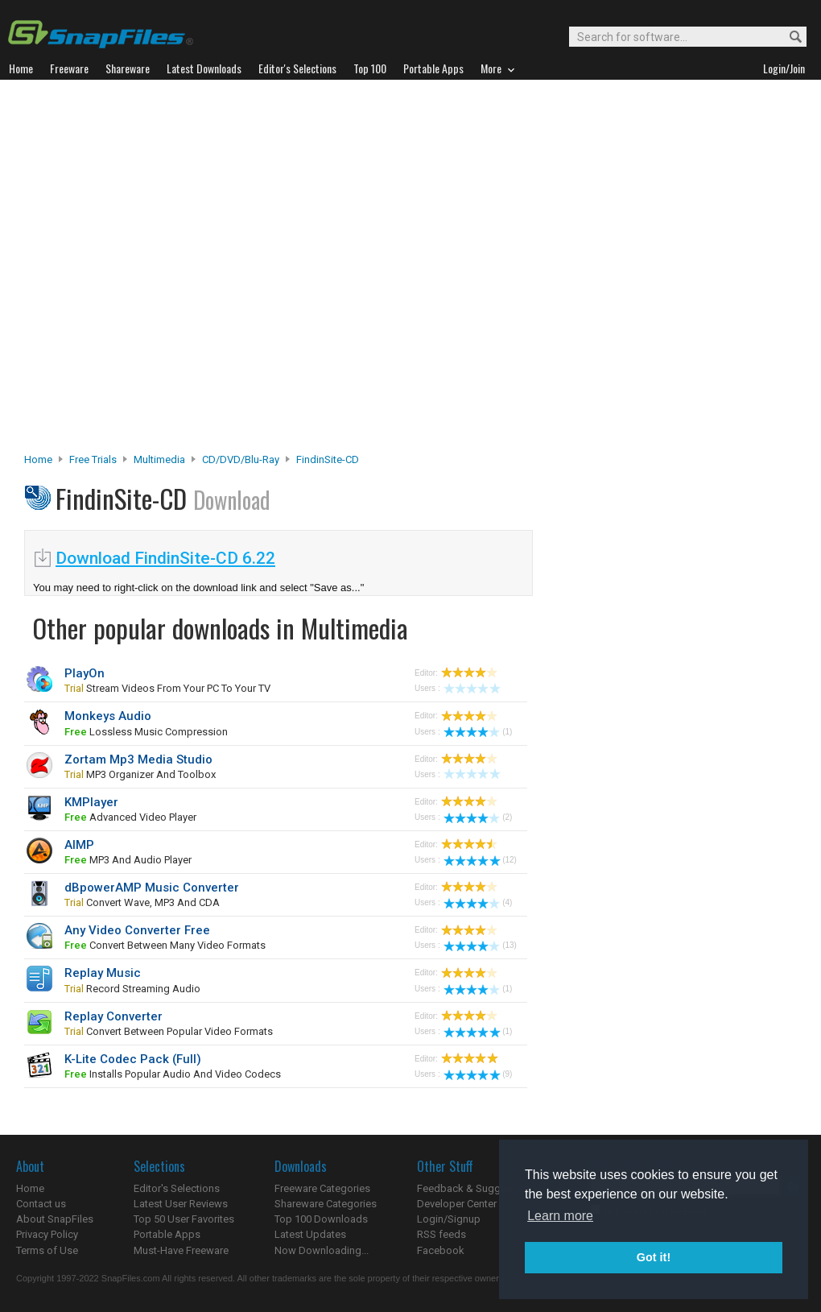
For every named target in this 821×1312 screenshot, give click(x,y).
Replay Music (102, 973)
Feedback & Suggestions (476, 1188)
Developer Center (457, 1204)
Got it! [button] (653, 1257)
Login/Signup (449, 1219)
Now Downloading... (321, 1250)
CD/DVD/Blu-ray (240, 459)
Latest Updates (310, 1234)
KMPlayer (91, 802)
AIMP (79, 845)
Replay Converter (113, 1016)
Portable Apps (167, 1234)
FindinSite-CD (327, 459)
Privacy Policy (47, 1234)
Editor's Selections (177, 1188)
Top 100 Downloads (321, 1219)
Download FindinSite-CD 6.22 (165, 558)
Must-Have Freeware (181, 1250)
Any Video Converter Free (137, 930)
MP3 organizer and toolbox (140, 774)
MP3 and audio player (128, 860)
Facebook (440, 1250)
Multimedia (159, 459)
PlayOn (84, 673)
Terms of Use (47, 1250)
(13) (480, 945)
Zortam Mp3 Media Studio (138, 759)
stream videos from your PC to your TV (167, 688)
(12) (480, 859)
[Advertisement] (178, 270)
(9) (478, 1074)
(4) (478, 902)
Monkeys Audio (107, 716)
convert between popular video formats (168, 1031)
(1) (478, 731)
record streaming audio (132, 989)
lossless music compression (146, 732)
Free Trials (93, 459)
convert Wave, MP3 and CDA (142, 902)
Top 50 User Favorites (184, 1219)
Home (38, 459)
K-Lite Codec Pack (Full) (132, 1059)
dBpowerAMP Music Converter (151, 887)
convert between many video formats (165, 945)
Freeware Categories (322, 1188)
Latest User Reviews (181, 1204)
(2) (478, 817)
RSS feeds (441, 1234)
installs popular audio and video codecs (172, 1074)
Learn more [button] (560, 1216)
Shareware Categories (325, 1204)
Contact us (41, 1204)
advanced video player (130, 817)
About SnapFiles (54, 1219)
